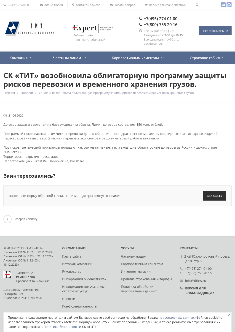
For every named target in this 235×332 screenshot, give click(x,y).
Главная (9, 93)
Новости (27, 93)
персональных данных (177, 317)
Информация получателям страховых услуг (83, 288)
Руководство (71, 271)
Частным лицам (67, 57)
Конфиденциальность (79, 306)
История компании (77, 264)
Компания (19, 57)
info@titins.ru (51, 5)
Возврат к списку (20, 219)
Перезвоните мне (215, 31)
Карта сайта (71, 256)
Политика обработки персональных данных (139, 288)
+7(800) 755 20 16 (160, 24)
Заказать (214, 196)
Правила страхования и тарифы (146, 279)
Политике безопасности (62, 326)
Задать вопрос (122, 5)
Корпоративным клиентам (135, 57)
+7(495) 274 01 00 (160, 18)
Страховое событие (207, 57)
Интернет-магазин (136, 271)
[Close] (229, 314)
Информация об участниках (84, 279)
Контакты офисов (86, 5)
